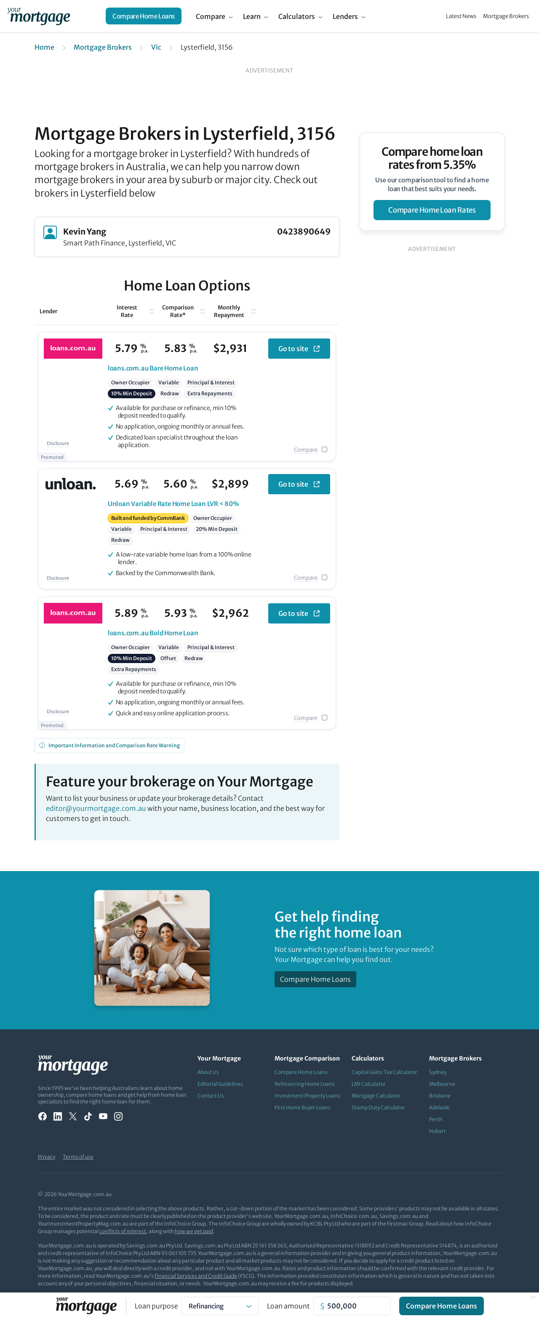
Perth (436, 1119)
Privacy (46, 1157)
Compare (210, 16)
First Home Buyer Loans (303, 1107)
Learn (252, 16)
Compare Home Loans (143, 16)
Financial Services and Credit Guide (196, 1276)
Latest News (461, 16)
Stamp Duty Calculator (378, 1107)
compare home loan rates (431, 210)
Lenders (345, 16)
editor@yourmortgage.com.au (96, 808)
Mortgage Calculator (376, 1096)
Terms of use (78, 1157)
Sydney (437, 1072)
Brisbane (440, 1096)
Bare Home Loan (153, 368)
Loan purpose (156, 1306)
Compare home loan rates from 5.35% (432, 158)
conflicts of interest (122, 1231)
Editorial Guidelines (220, 1084)
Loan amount (288, 1306)
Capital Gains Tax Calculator (384, 1072)
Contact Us (210, 1096)
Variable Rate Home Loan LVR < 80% (173, 504)
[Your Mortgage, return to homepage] (38, 16)
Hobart (437, 1131)
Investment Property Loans (307, 1096)
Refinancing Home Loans (305, 1084)
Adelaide (439, 1107)
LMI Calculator (369, 1084)
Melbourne (442, 1084)
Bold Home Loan (153, 633)
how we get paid (194, 1231)
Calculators (296, 16)
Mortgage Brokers (506, 16)
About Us (208, 1072)
